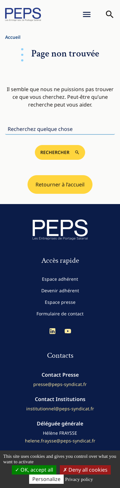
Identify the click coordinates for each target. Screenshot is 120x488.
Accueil (12, 37)
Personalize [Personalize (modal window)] (46, 479)
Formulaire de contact (60, 314)
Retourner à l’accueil (60, 184)
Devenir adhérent (60, 290)
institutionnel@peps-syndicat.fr (60, 409)
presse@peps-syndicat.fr (60, 384)
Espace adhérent (60, 279)
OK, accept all (34, 469)
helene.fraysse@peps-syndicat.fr (60, 441)
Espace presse (60, 302)
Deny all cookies (85, 469)
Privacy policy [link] (79, 479)
